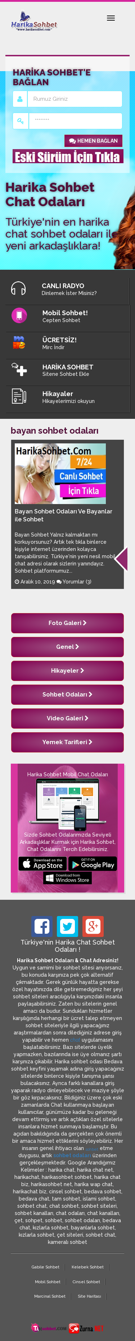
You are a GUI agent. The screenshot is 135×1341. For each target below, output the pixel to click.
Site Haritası (89, 1296)
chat (75, 1040)
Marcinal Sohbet (50, 1296)
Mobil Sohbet (47, 1282)
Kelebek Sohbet (88, 1267)
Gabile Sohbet (45, 1267)
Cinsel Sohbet (86, 1282)
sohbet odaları (72, 1155)
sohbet (91, 1149)
